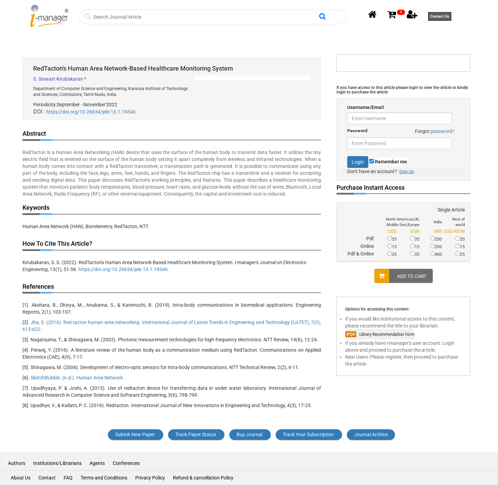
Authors (17, 463)
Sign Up (406, 171)
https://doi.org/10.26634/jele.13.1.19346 (91, 112)
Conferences (126, 463)
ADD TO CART (400, 276)
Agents (97, 463)
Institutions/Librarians (57, 463)
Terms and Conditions (104, 477)
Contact (47, 477)
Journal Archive (371, 434)
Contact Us (439, 16)
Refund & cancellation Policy (203, 477)
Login (358, 162)
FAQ (68, 477)
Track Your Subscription (308, 434)
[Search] (205, 17)
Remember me (388, 161)
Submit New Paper (135, 434)
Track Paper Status (195, 434)
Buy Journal (249, 434)
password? (442, 131)
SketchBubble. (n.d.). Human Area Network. (77, 377)
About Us (20, 477)
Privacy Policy (150, 477)
